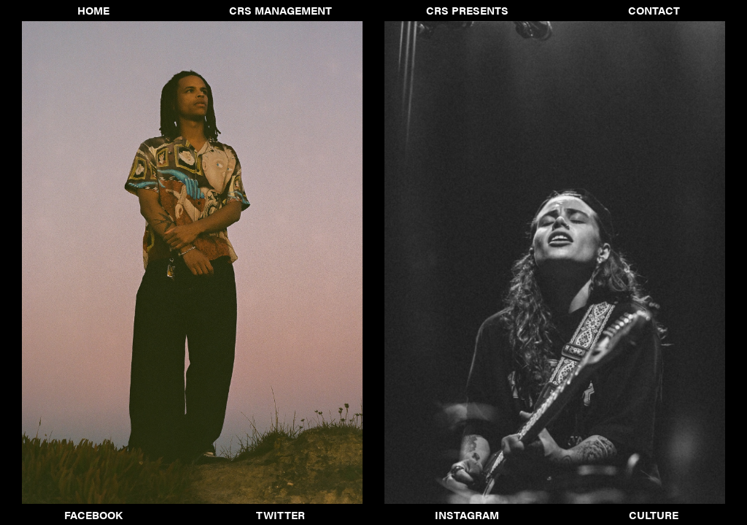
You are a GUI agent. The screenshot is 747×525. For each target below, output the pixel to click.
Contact (654, 10)
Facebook (93, 515)
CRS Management (280, 10)
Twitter (280, 515)
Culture (653, 515)
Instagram (467, 515)
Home (93, 10)
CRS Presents (467, 10)
